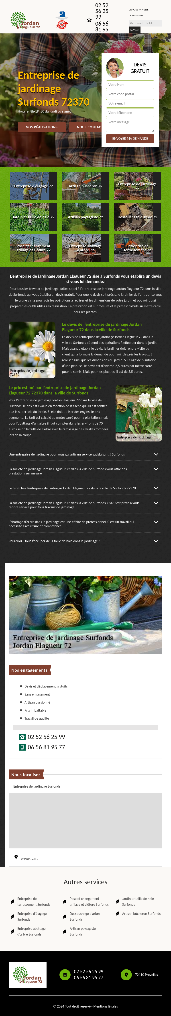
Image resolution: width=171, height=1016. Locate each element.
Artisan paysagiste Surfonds (79, 931)
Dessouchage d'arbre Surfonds (81, 916)
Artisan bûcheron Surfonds (138, 913)
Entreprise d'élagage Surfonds (28, 916)
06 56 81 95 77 (101, 29)
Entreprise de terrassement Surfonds (30, 902)
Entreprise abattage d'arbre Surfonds (28, 931)
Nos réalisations (42, 127)
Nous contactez (92, 127)
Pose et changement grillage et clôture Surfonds (85, 902)
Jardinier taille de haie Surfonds (134, 902)
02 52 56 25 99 (101, 11)
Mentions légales (105, 1006)
